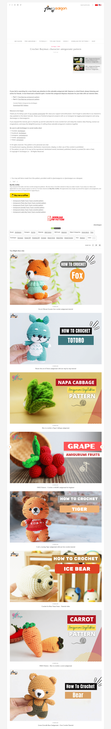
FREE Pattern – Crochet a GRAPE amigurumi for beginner (55, 487)
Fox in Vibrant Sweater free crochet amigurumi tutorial (55, 309)
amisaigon (19, 140)
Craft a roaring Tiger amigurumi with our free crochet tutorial (55, 547)
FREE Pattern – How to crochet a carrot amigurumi (55, 666)
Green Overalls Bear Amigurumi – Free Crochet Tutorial (55, 725)
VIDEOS (66, 41)
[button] (36, 41)
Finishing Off (36, 238)
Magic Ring (59, 238)
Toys (91, 232)
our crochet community (37, 114)
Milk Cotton (48, 232)
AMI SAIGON (18, 41)
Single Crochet (69, 238)
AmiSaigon (21, 131)
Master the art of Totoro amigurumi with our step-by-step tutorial (55, 368)
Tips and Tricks (55, 41)
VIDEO (58, 46)
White (94, 238)
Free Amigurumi (31, 41)
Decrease (20, 238)
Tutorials (43, 41)
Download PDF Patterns (80, 41)
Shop (93, 41)
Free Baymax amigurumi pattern (28, 97)
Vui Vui (33, 232)
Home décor (85, 232)
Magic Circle (51, 238)
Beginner (64, 232)
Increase (43, 238)
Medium (82, 238)
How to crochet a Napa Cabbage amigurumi (55, 428)
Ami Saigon (53, 46)
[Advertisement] (55, 27)
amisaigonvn (23, 135)
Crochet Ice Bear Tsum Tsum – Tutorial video (56, 606)
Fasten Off (28, 238)
